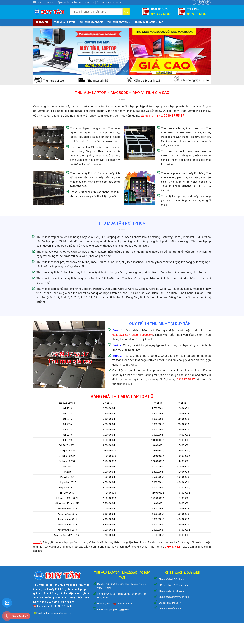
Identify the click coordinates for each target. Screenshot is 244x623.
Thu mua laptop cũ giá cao (88, 128)
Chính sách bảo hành (169, 608)
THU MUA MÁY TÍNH (118, 22)
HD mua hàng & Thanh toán (173, 585)
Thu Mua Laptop (64, 22)
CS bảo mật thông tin (169, 602)
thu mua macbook (66, 584)
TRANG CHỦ (42, 22)
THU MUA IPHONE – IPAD (149, 22)
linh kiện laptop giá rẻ (76, 593)
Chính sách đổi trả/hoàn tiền (173, 597)
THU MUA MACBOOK (91, 22)
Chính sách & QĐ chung (171, 579)
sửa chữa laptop (49, 601)
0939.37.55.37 (121, 334)
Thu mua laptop (43, 584)
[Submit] (126, 11)
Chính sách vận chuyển (171, 591)
